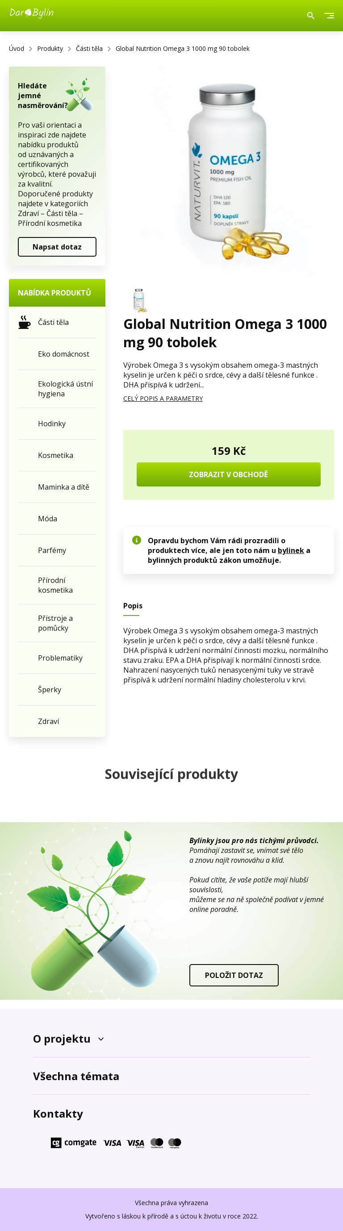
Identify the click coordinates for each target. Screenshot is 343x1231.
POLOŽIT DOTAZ (234, 975)
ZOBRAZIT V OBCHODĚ (228, 474)
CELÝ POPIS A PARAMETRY (163, 398)
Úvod (16, 48)
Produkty (50, 48)
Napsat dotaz (57, 247)
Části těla (89, 48)
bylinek (291, 550)
